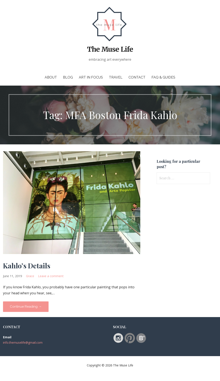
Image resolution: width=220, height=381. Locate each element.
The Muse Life (110, 49)
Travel (115, 77)
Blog (68, 77)
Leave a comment (51, 276)
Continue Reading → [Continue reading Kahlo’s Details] (26, 306)
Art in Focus (91, 77)
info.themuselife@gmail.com (23, 342)
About (51, 77)
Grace (30, 276)
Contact (136, 77)
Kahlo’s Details (26, 265)
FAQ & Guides (163, 77)
